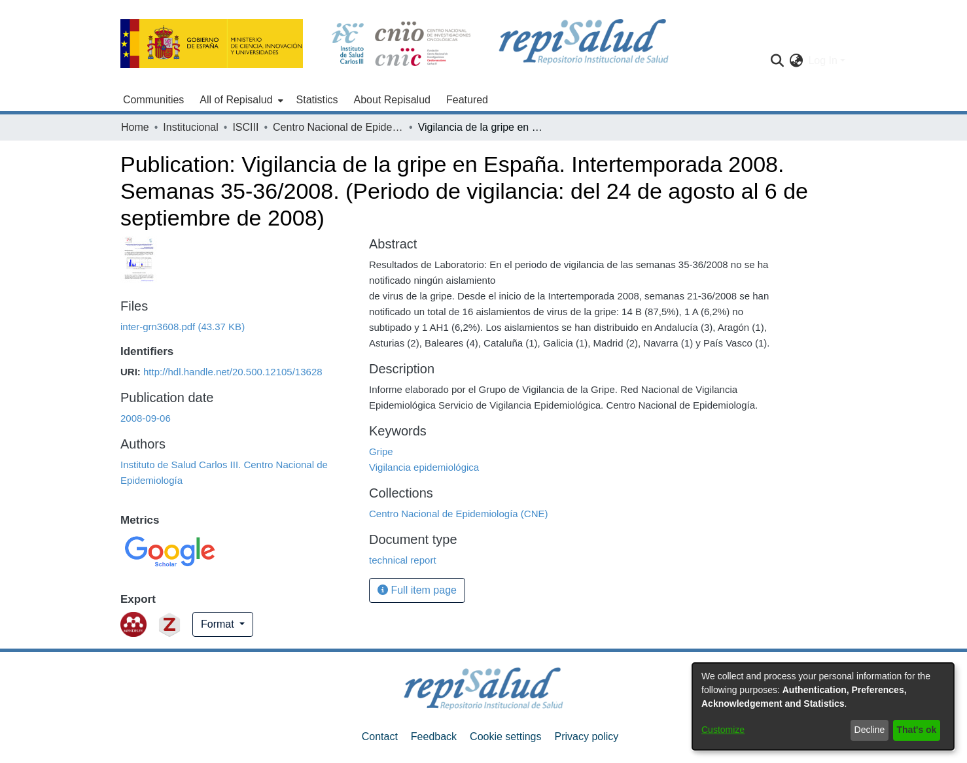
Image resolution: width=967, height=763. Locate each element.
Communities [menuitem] (153, 99)
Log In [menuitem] (822, 60)
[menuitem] (240, 100)
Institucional (191, 127)
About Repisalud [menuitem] (392, 99)
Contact (380, 736)
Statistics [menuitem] (317, 99)
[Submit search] (777, 61)
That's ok (917, 729)
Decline (869, 729)
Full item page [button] (417, 590)
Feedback (434, 736)
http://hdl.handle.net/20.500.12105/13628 (233, 371)
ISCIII (245, 127)
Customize (723, 729)
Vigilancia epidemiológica (424, 467)
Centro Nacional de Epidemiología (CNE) (338, 127)
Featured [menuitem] (467, 99)
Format (219, 624)
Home (135, 127)
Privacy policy (586, 736)
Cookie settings (505, 736)
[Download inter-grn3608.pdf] (182, 326)
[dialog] (823, 706)
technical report (402, 560)
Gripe (381, 451)
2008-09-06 (145, 418)
